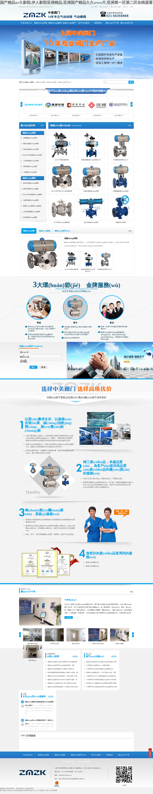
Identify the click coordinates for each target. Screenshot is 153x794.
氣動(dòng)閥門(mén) (64, 82)
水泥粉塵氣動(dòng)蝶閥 (31, 212)
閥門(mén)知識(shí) (95, 655)
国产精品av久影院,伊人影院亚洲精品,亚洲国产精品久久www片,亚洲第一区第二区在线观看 (76, 2)
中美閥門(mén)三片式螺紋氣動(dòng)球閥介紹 (101, 676)
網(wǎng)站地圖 (116, 7)
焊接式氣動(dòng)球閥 (31, 149)
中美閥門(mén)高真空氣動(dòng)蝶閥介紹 (99, 669)
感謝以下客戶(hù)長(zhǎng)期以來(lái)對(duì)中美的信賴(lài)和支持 (76, 90)
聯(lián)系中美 (126, 23)
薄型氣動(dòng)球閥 (30, 166)
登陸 (131, 7)
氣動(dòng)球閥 (40, 23)
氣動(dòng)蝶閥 (55, 23)
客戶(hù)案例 (83, 23)
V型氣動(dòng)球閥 (30, 172)
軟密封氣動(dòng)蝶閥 (31, 183)
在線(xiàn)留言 (103, 7)
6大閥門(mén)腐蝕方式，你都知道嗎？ (98, 665)
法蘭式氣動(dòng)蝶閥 (31, 200)
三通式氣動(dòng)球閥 (31, 161)
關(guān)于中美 (112, 23)
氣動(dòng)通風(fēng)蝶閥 (32, 206)
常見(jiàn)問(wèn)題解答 (34, 695)
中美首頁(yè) (26, 23)
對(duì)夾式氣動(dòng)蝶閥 (32, 194)
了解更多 (69, 617)
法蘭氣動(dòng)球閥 (30, 138)
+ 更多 (42, 125)
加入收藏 (94, 7)
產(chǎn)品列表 (28, 125)
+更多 (130, 231)
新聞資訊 (98, 23)
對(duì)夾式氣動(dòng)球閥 (32, 155)
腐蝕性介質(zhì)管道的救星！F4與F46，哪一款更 (62, 676)
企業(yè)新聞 (53, 655)
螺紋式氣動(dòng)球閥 (31, 143)
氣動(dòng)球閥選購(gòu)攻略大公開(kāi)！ (61, 669)
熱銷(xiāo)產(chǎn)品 (60, 125)
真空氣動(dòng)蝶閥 (30, 217)
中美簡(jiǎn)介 (70, 600)
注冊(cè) (125, 7)
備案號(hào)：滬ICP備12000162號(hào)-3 (88, 768)
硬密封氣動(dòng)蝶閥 (31, 189)
